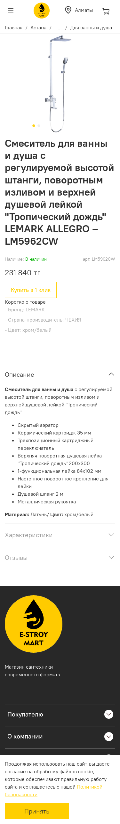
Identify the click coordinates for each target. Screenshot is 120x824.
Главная (13, 27)
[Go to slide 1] (33, 125)
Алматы (78, 10)
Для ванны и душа (91, 27)
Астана (38, 27)
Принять (36, 811)
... (58, 27)
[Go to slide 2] (38, 125)
